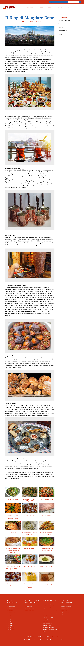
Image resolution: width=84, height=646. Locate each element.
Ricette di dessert (11, 623)
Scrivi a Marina (30, 636)
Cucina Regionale (63, 24)
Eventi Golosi (61, 27)
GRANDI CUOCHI (63, 8)
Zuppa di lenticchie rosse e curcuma (51, 608)
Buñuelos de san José (47, 604)
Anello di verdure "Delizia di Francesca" (49, 618)
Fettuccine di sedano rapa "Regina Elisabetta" (50, 610)
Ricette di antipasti (11, 606)
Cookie (47, 636)
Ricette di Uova (10, 618)
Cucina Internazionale (64, 20)
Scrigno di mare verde (48, 623)
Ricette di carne (10, 614)
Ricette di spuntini (11, 627)
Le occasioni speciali (29, 608)
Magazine (60, 34)
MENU (41, 8)
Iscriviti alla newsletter (58, 2)
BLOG (50, 8)
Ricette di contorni (11, 619)
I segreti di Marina (63, 30)
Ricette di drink (10, 625)
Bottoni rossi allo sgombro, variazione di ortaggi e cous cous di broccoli (50, 629)
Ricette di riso (10, 610)
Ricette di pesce (10, 616)
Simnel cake (45, 621)
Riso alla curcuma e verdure (49, 606)
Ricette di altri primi (11, 612)
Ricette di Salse (10, 621)
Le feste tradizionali (29, 610)
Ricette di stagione (29, 606)
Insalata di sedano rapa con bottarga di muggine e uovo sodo (51, 614)
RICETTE (30, 8)
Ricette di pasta (10, 608)
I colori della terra (47, 625)
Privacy (40, 636)
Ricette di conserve (11, 629)
